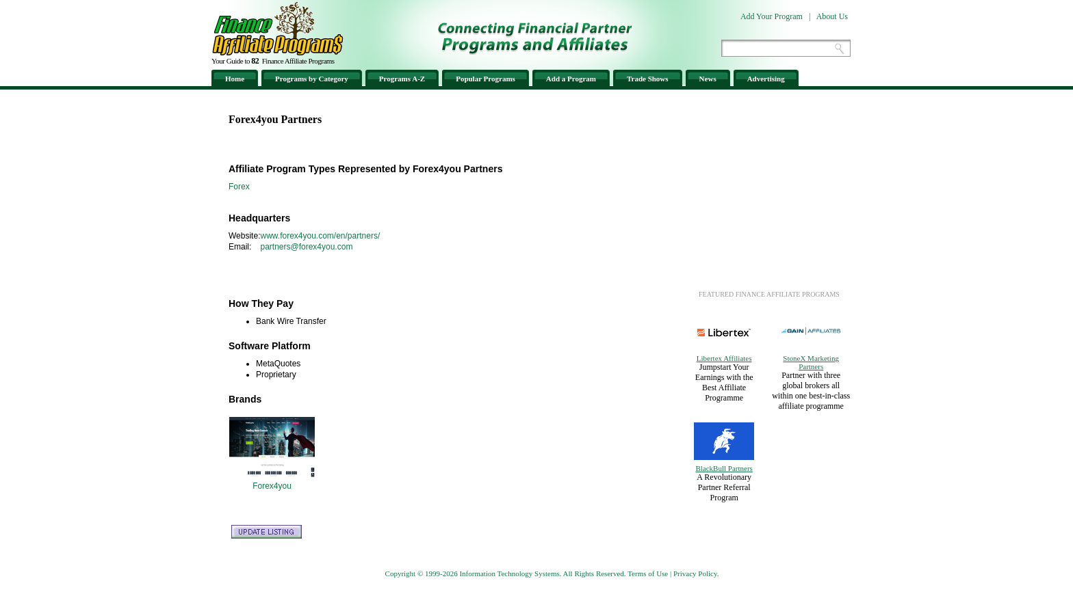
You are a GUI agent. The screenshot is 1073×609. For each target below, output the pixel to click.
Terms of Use (648, 573)
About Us (832, 16)
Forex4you (272, 486)
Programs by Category (311, 79)
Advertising (766, 79)
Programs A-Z (402, 79)
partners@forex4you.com (306, 247)
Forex (239, 186)
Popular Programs (485, 79)
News (707, 79)
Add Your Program (771, 16)
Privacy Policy (695, 573)
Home (234, 79)
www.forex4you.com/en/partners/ (320, 236)
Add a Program (571, 79)
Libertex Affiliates (724, 358)
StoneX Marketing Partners (811, 362)
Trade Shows (648, 79)
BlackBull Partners (723, 468)
